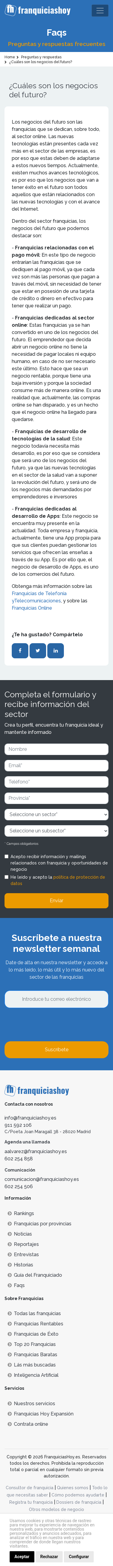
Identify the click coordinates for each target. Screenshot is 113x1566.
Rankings (21, 1213)
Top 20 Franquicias (32, 1344)
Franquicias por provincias (39, 1224)
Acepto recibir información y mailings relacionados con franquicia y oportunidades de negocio (59, 863)
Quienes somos (72, 1487)
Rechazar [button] (49, 1556)
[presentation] (50, 1024)
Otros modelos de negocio (56, 1509)
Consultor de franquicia (29, 1487)
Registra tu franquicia (31, 1502)
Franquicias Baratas (32, 1354)
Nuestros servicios (31, 1403)
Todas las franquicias (34, 1313)
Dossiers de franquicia (78, 1502)
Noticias (20, 1234)
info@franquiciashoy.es (30, 1118)
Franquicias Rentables (35, 1324)
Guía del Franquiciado (35, 1275)
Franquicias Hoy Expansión (41, 1414)
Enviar (56, 900)
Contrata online (28, 1424)
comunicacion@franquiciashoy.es (42, 1179)
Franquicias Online (32, 608)
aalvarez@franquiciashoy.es (36, 1151)
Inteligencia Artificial (33, 1375)
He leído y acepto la (58, 880)
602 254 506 (19, 1186)
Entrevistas (23, 1254)
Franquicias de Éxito (33, 1334)
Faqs (16, 1285)
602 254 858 (19, 1159)
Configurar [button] (79, 1556)
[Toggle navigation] (100, 11)
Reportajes (23, 1244)
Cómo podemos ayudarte (78, 1495)
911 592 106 (18, 1125)
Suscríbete (56, 1049)
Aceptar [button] (22, 1556)
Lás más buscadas (32, 1365)
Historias (20, 1265)
